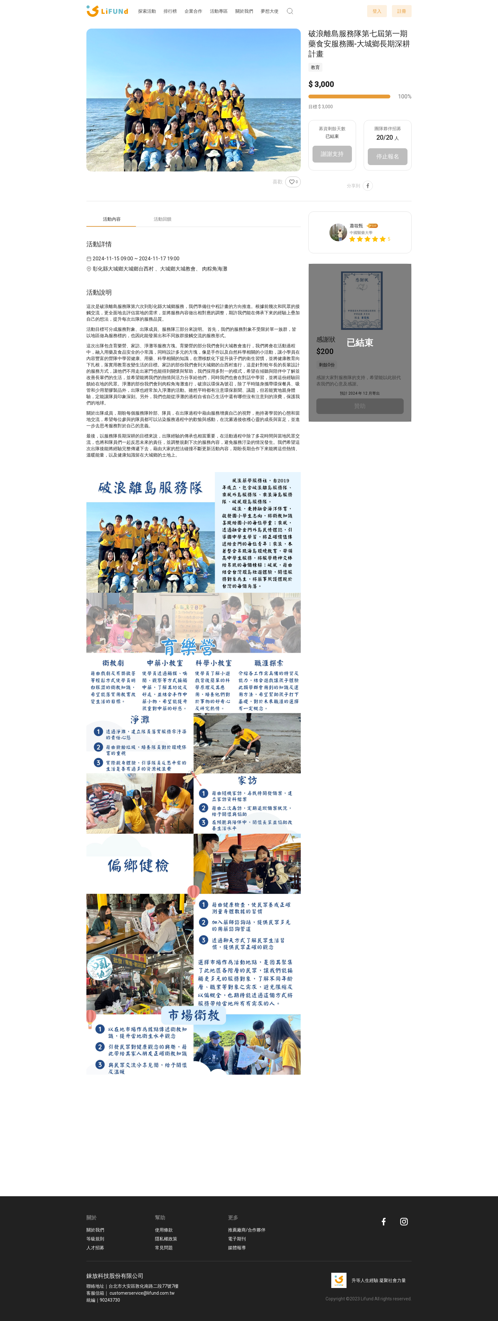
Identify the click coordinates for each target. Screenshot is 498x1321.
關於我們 (95, 1229)
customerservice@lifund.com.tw (142, 1293)
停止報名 (387, 156)
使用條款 (164, 1229)
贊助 (360, 406)
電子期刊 (237, 1238)
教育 (315, 67)
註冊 (401, 11)
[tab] (111, 219)
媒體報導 (237, 1247)
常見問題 (164, 1247)
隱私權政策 (166, 1238)
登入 (377, 11)
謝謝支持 (332, 154)
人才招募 (95, 1247)
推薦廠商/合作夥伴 (247, 1229)
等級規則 (95, 1238)
